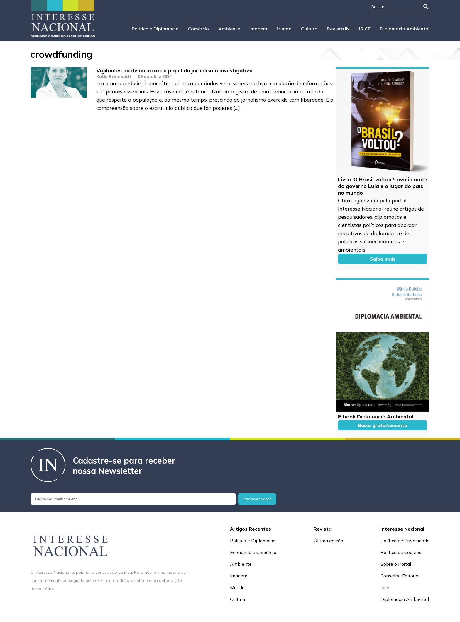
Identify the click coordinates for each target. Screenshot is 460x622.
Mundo (284, 29)
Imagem (258, 29)
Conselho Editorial (400, 576)
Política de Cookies (400, 552)
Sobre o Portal (395, 564)
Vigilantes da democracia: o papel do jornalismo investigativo (174, 70)
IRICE (365, 29)
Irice (384, 587)
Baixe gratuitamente (382, 425)
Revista (338, 29)
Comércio (198, 29)
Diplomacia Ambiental (404, 29)
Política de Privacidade (404, 541)
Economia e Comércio (253, 552)
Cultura (309, 29)
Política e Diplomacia (155, 29)
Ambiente (229, 29)
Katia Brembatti (113, 76)
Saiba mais (382, 259)
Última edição (328, 541)
